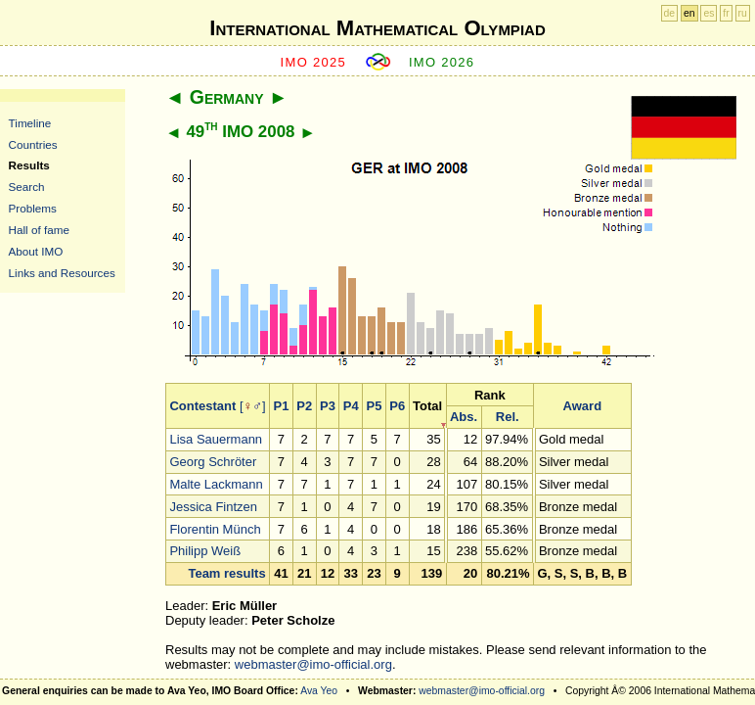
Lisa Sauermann (215, 439)
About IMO (36, 251)
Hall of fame (39, 229)
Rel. (507, 416)
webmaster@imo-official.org (313, 664)
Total (427, 406)
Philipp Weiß (205, 550)
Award (582, 406)
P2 (304, 406)
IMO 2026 (442, 62)
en (689, 13)
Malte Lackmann (215, 484)
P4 (351, 406)
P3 (327, 406)
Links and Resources (62, 272)
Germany (227, 97)
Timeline (30, 123)
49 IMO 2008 (240, 131)
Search (27, 186)
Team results (226, 573)
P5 (374, 406)
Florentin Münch (214, 529)
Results (29, 165)
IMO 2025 (314, 62)
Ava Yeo (318, 690)
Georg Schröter (212, 461)
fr (726, 13)
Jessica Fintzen (213, 506)
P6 (397, 406)
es (708, 13)
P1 (281, 406)
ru (742, 13)
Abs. (463, 416)
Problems (33, 208)
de (670, 13)
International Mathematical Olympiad (377, 28)
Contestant (202, 406)
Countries (33, 144)
